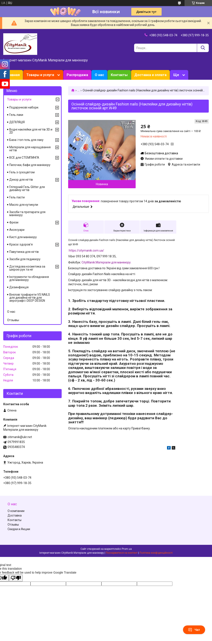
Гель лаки (16, 114)
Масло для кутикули (23, 204)
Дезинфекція (19, 287)
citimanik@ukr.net (20, 437)
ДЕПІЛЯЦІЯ (17, 122)
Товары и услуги (40, 75)
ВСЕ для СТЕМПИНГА (24, 157)
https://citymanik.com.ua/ (86, 250)
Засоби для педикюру (24, 259)
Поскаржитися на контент (122, 552)
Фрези (13, 222)
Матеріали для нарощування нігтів (30, 148)
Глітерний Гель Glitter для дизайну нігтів (27, 188)
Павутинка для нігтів (24, 252)
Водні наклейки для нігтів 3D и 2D (30, 131)
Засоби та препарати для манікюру (27, 213)
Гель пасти (17, 197)
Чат (194, 630)
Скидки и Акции (19, 529)
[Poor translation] (16, 578)
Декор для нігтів (21, 179)
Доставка (15, 515)
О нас (99, 75)
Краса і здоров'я (21, 244)
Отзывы (13, 320)
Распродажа (77, 75)
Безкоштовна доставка (161, 153)
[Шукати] (203, 48)
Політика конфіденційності (156, 552)
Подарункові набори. (24, 107)
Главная (13, 75)
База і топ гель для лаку (26, 140)
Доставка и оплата (150, 75)
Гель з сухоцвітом (22, 172)
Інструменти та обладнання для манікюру (29, 278)
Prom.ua (127, 548)
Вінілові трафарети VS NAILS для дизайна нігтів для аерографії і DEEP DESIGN (29, 297)
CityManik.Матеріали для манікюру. (106, 262)
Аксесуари (16, 229)
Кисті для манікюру (23, 237)
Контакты (119, 75)
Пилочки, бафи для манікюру (29, 165)
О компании (16, 511)
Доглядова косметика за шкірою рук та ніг (27, 268)
